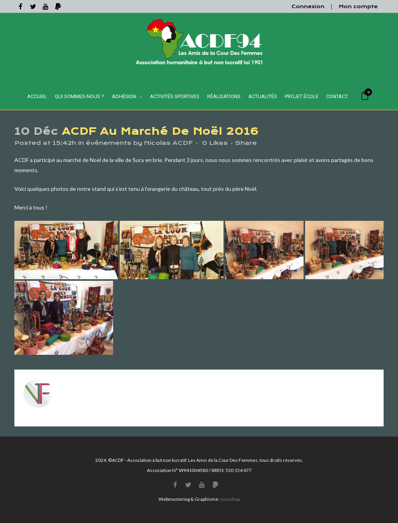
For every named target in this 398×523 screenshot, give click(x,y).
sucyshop (230, 499)
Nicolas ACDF (168, 142)
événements (108, 142)
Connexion (308, 6)
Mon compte (358, 6)
